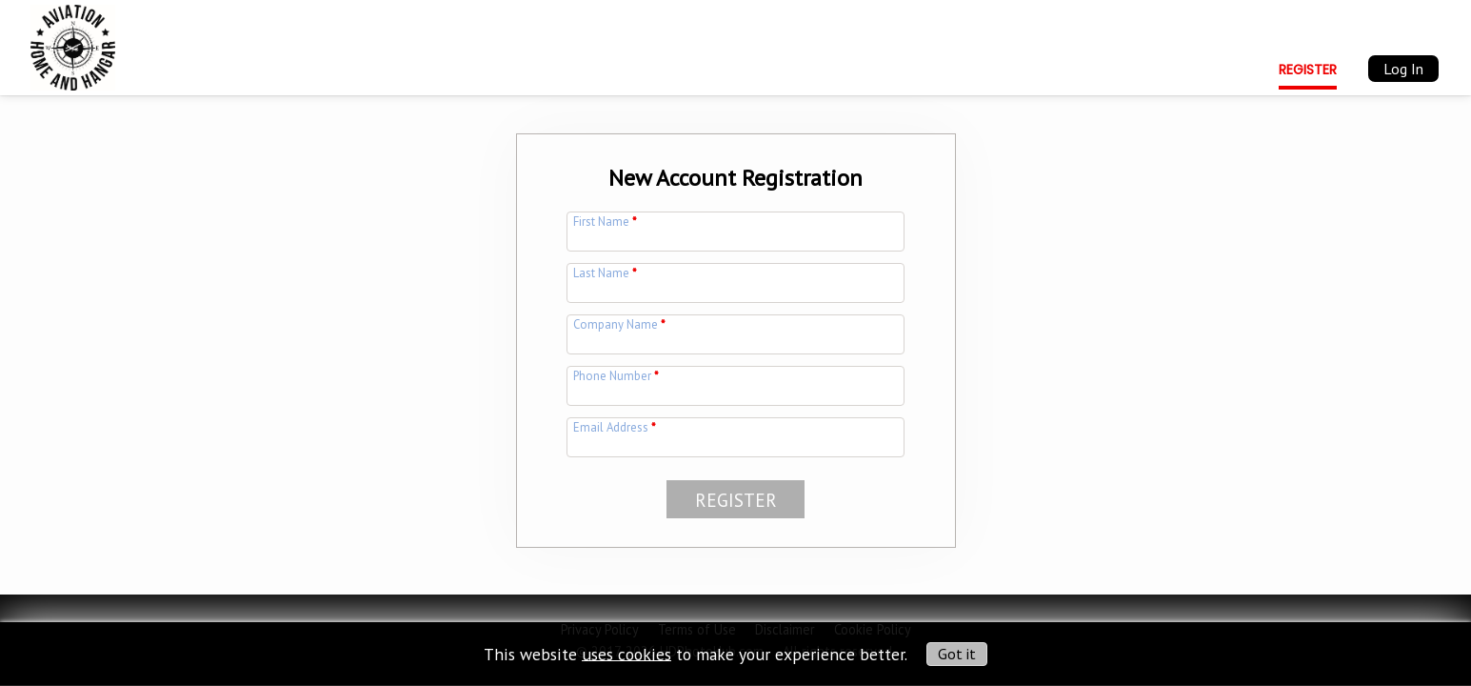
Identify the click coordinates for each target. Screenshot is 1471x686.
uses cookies (626, 653)
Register (1308, 69)
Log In (1403, 68)
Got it (957, 653)
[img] (72, 43)
